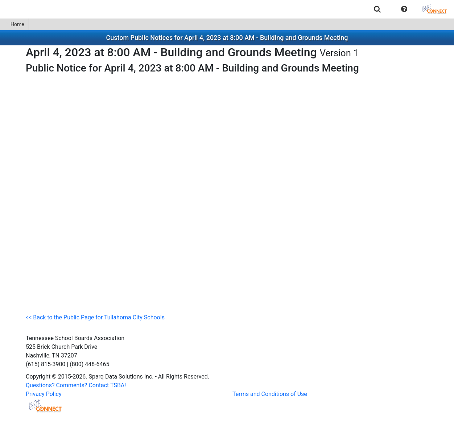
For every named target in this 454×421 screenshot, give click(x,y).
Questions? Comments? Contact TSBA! (76, 385)
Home (14, 24)
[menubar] (227, 9)
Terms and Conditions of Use (269, 394)
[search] (377, 9)
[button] (404, 9)
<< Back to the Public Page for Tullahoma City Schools (95, 317)
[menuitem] (377, 9)
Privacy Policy (44, 394)
